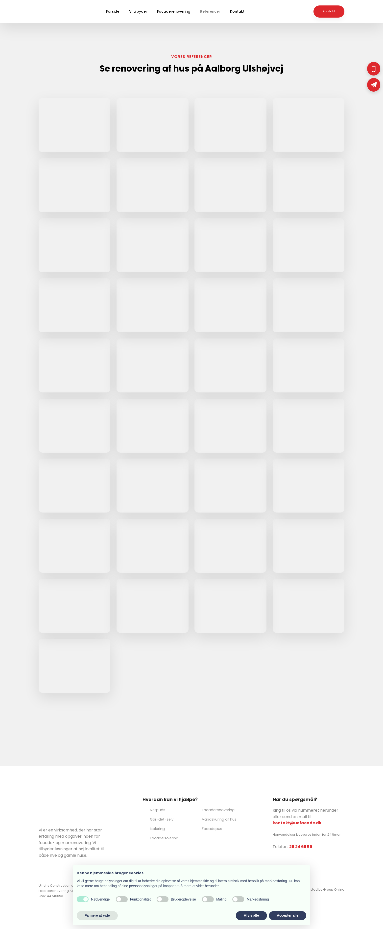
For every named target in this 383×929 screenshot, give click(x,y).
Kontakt (237, 11)
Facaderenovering (173, 11)
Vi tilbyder (138, 11)
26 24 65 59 (300, 847)
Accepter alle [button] (287, 915)
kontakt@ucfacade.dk (297, 823)
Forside (112, 11)
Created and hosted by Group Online (314, 889)
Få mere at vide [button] (97, 915)
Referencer (210, 11)
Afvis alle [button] (251, 915)
